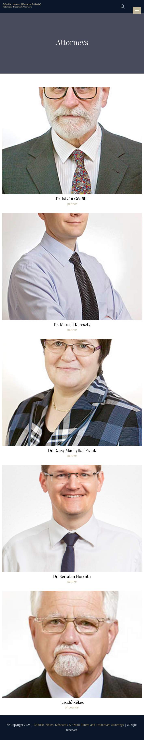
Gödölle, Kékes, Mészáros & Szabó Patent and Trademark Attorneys (79, 725)
